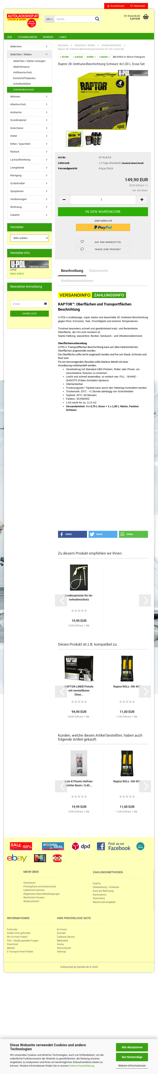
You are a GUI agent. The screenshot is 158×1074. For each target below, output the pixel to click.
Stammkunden (27, 37)
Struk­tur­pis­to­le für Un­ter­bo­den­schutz (79, 597)
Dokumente (98, 271)
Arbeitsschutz (18, 104)
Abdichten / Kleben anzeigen (29, 61)
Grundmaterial (18, 120)
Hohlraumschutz (22, 72)
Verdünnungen (18, 199)
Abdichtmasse (21, 67)
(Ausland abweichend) (133, 163)
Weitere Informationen (132, 1065)
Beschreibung (72, 271)
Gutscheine (16, 128)
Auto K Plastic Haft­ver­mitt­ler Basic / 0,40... (79, 783)
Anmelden (29, 314)
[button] (72, 534)
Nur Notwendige (132, 1057)
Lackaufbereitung (20, 160)
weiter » (91, 57)
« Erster (64, 57)
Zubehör (15, 215)
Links (62, 37)
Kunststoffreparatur (24, 78)
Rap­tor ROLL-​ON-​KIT (126, 687)
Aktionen (15, 96)
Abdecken (16, 46)
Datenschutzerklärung (81, 1065)
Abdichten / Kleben (21, 54)
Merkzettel (137, 6)
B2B (9, 37)
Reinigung (15, 175)
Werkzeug (16, 207)
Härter (13, 136)
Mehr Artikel (17, 273)
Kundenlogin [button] (115, 6)
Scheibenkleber (22, 84)
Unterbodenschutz (23, 89)
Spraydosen (17, 191)
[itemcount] (103, 200)
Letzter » (105, 57)
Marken (48, 37)
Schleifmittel (17, 183)
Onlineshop (66, 967)
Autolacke (16, 112)
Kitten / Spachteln (20, 144)
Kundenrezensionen (77, 281)
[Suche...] (49, 19)
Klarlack (14, 152)
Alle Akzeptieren (132, 1047)
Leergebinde (17, 167)
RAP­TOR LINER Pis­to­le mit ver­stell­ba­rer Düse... (78, 691)
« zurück (78, 57)
